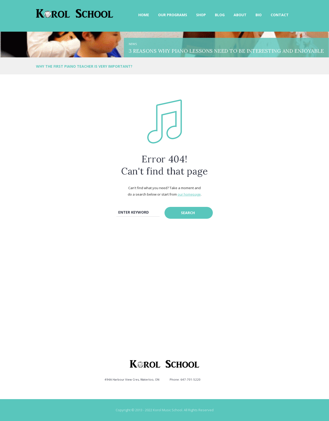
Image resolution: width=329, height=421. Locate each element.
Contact (280, 14)
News (133, 44)
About (240, 14)
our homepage (189, 194)
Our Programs (172, 14)
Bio (258, 14)
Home (143, 14)
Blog (220, 14)
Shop (201, 14)
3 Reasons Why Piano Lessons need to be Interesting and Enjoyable (226, 51)
